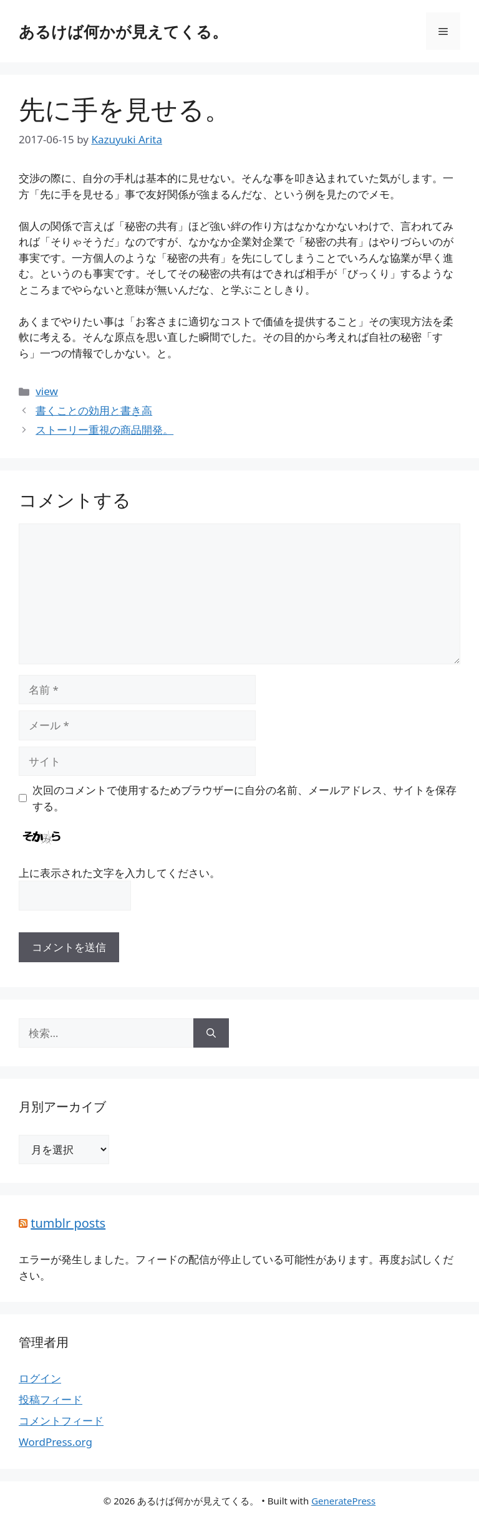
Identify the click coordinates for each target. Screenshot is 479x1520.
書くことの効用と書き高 (94, 410)
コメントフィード (61, 1420)
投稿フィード (50, 1399)
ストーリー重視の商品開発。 (104, 430)
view (47, 391)
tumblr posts (68, 1223)
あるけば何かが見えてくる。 (123, 31)
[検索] (211, 1033)
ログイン (40, 1378)
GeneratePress (343, 1500)
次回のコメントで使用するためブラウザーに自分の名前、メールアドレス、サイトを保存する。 (244, 798)
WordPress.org (55, 1442)
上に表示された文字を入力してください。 (119, 873)
